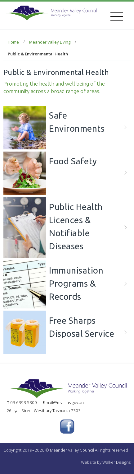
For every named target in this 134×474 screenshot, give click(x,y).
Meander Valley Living (49, 42)
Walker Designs (116, 462)
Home (13, 42)
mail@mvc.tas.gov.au (65, 402)
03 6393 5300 (23, 402)
